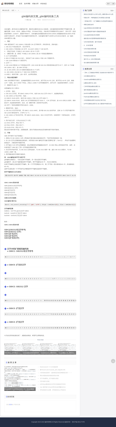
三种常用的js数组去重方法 (92, 86)
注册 (113, 3)
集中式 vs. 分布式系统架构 (92, 59)
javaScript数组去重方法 (91, 93)
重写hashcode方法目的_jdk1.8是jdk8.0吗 (52, 370)
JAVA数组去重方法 (89, 76)
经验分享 (35, 3)
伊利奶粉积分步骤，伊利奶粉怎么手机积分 (53, 390)
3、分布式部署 (88, 45)
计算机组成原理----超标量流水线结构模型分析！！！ (56, 372)
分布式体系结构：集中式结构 (93, 42)
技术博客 (27, 3)
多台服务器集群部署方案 (91, 62)
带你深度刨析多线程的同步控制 (49, 375)
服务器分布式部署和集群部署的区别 (95, 38)
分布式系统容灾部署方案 (91, 52)
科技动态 (43, 3)
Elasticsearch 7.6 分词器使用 (49, 367)
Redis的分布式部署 (90, 55)
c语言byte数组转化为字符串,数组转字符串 (53, 384)
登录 (108, 3)
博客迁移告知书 (89, 24)
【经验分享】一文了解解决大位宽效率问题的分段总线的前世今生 (98, 21)
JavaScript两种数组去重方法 (93, 79)
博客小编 (28, 20)
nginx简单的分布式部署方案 (92, 28)
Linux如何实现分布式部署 (92, 35)
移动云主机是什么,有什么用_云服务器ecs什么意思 (98, 14)
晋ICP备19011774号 (78, 422)
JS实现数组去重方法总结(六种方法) (95, 100)
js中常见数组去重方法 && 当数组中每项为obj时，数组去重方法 (97, 104)
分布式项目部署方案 (90, 49)
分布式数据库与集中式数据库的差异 (95, 31)
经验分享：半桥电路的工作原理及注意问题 (97, 17)
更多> (112, 10)
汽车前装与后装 (44, 381)
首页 (20, 3)
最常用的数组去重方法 (91, 90)
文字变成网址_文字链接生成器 (49, 378)
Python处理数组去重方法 (91, 97)
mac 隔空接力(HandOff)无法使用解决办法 (52, 387)
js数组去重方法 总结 (90, 83)
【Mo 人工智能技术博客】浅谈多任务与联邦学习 (99, 72)
